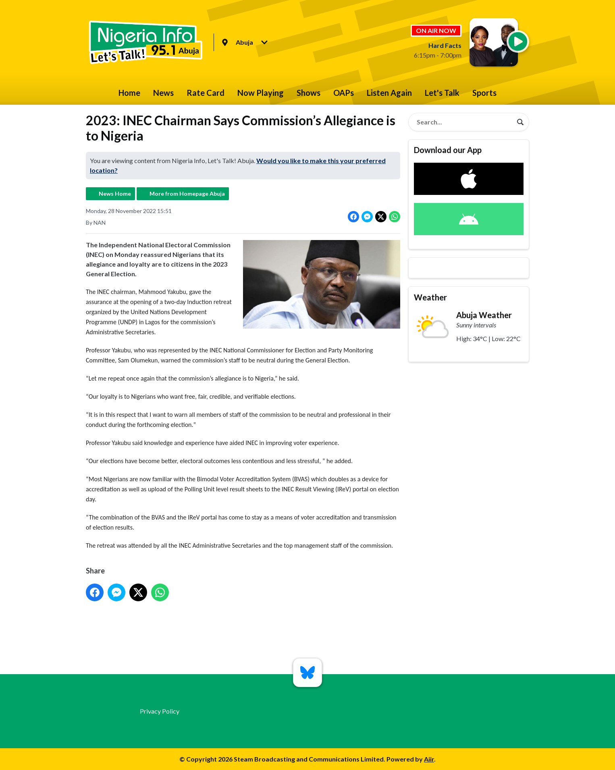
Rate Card (205, 92)
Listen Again (389, 92)
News (163, 92)
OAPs (343, 92)
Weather (430, 297)
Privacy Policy (159, 711)
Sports (484, 92)
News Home (115, 193)
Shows (308, 92)
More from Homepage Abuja (187, 193)
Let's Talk (442, 92)
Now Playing (260, 92)
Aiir (429, 759)
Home (129, 92)
